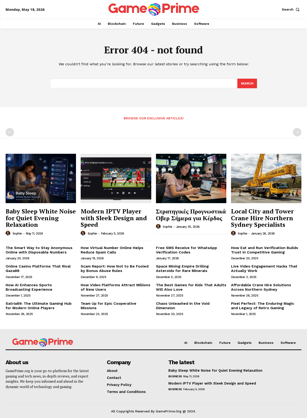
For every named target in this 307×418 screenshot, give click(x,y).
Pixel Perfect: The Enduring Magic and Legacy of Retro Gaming (262, 305)
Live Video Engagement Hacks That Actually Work (264, 268)
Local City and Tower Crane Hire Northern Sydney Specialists (262, 217)
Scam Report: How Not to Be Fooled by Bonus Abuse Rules (114, 268)
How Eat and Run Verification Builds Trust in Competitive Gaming (264, 250)
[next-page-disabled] (297, 132)
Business (175, 376)
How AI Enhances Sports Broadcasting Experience (29, 287)
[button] (291, 9)
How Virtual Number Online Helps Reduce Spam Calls (112, 250)
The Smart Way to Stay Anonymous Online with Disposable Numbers (39, 250)
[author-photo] (9, 233)
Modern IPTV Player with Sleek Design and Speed (114, 217)
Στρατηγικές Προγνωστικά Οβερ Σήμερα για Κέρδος (191, 214)
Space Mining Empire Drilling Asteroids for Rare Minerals (182, 268)
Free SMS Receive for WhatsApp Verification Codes (186, 250)
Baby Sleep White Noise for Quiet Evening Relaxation (41, 217)
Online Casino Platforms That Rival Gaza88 (38, 268)
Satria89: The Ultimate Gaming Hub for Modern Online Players (39, 305)
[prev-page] (10, 132)
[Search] (247, 83)
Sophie (17, 233)
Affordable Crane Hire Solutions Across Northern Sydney (261, 287)
